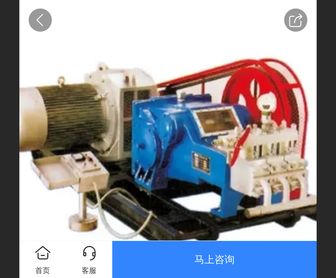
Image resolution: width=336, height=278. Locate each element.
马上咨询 (214, 259)
